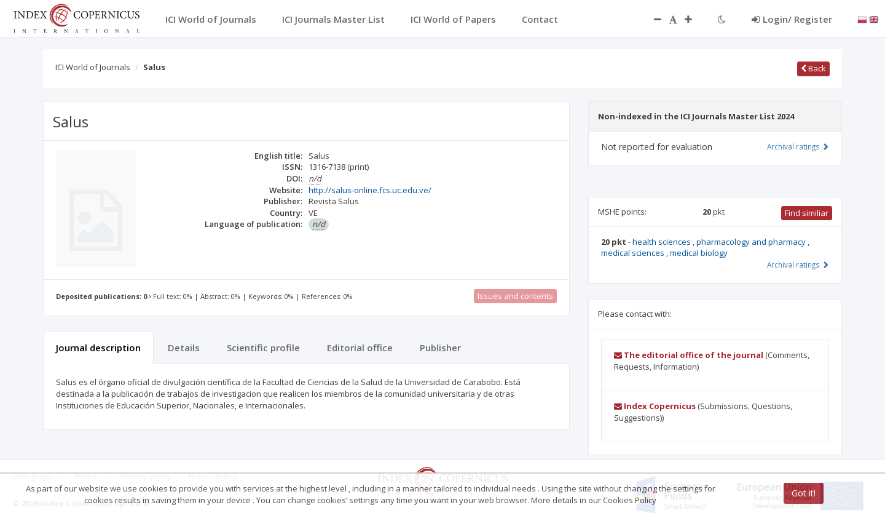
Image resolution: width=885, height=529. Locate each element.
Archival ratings (798, 146)
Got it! (804, 493)
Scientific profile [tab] (263, 347)
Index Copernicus (655, 406)
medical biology (699, 252)
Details (184, 347)
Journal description (98, 347)
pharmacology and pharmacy (752, 241)
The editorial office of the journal (688, 354)
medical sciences (633, 252)
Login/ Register (792, 19)
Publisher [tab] (440, 347)
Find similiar (806, 212)
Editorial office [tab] (360, 347)
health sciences (662, 241)
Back (813, 68)
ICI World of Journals (92, 67)
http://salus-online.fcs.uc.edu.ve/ (370, 190)
